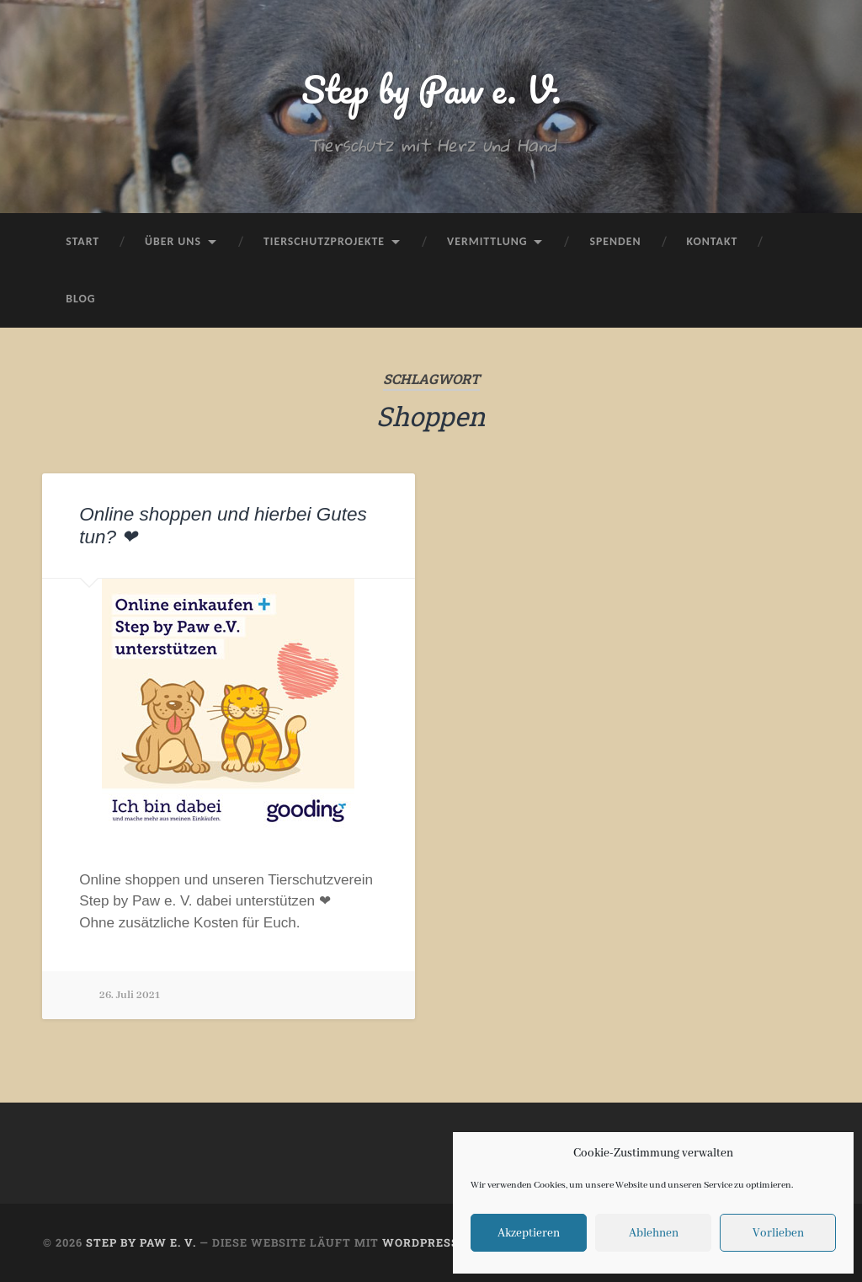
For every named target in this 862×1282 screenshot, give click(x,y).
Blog (80, 298)
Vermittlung (487, 241)
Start (82, 241)
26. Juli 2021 (129, 995)
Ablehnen (653, 1233)
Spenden (615, 241)
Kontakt (712, 241)
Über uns (173, 241)
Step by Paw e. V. (431, 89)
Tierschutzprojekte (324, 241)
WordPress (420, 1242)
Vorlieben (778, 1233)
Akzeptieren (529, 1233)
